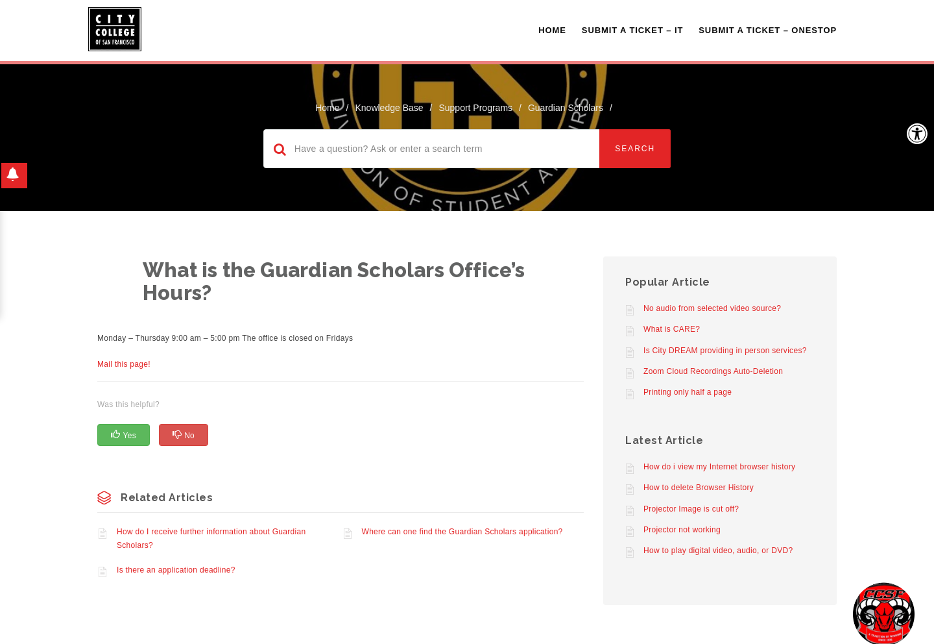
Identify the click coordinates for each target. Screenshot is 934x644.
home (327, 108)
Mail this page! (123, 364)
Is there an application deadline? (176, 570)
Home (552, 30)
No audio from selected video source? (712, 308)
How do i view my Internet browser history (719, 466)
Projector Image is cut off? (691, 509)
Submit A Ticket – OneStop (768, 30)
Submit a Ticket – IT (632, 30)
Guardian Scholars (565, 108)
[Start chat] (884, 613)
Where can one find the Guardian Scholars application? (462, 531)
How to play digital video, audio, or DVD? (718, 550)
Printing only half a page (687, 392)
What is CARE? (671, 329)
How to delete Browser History (698, 487)
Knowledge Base (389, 108)
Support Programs (475, 108)
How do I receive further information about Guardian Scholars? (211, 538)
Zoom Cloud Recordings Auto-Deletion (713, 371)
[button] (917, 134)
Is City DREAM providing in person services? (725, 350)
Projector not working (682, 529)
